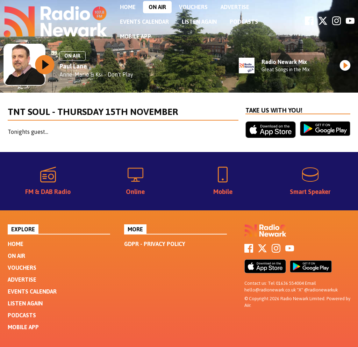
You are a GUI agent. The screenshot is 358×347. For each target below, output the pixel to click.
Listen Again (199, 22)
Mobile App (135, 36)
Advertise (235, 7)
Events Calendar (144, 22)
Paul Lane (73, 66)
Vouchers (193, 7)
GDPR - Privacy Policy (154, 244)
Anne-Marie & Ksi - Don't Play (96, 74)
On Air (157, 7)
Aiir (247, 305)
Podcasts (244, 22)
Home (128, 7)
